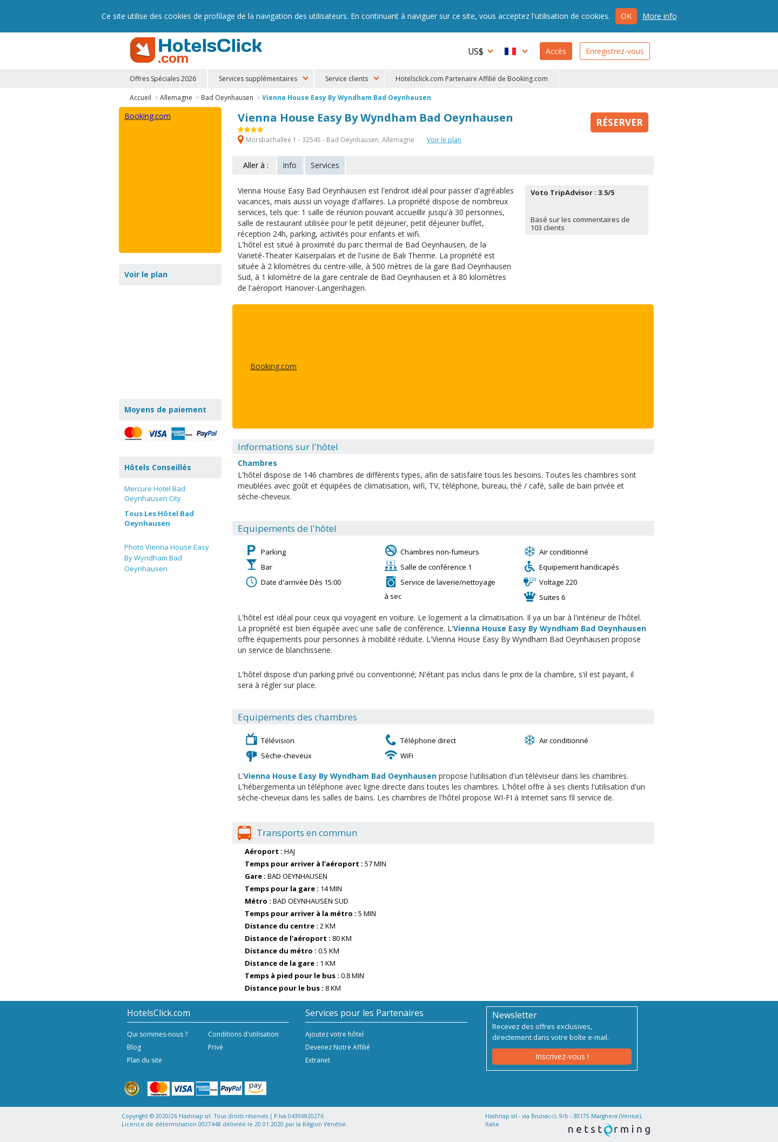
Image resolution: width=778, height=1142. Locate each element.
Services (325, 165)
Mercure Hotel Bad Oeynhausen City (154, 493)
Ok (626, 16)
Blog (134, 1047)
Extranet (317, 1060)
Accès (556, 51)
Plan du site (144, 1060)
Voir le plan (444, 139)
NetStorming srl (609, 1130)
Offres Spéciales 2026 (163, 78)
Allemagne (176, 97)
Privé (215, 1047)
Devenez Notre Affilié (337, 1047)
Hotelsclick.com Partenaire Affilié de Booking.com (471, 78)
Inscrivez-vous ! (562, 1056)
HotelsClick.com (197, 50)
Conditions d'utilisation (243, 1034)
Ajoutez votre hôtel (334, 1034)
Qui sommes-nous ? (157, 1034)
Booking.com (273, 366)
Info (290, 165)
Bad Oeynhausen (227, 97)
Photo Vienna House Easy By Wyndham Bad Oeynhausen (166, 557)
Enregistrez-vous (615, 51)
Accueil (140, 97)
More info (659, 16)
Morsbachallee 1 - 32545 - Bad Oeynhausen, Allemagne (327, 139)
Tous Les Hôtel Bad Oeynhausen (159, 518)
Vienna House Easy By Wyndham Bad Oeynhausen (346, 97)
